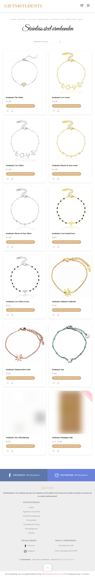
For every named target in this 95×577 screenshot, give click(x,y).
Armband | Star (58, 370)
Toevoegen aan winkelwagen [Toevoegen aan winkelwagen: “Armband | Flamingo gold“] (66, 446)
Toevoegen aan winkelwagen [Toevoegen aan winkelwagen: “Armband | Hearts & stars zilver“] (20, 242)
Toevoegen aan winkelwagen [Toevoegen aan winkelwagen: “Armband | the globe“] (20, 106)
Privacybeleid (31, 520)
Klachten (31, 533)
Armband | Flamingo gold (62, 438)
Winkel (31, 507)
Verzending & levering (31, 524)
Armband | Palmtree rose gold (18, 370)
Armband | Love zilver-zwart (17, 302)
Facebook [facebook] (29, 545)
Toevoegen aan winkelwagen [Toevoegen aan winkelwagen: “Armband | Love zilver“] (20, 174)
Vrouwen (32, 19)
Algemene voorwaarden (31, 512)
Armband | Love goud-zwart (63, 233)
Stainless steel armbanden (63, 19)
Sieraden (22, 19)
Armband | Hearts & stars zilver (19, 233)
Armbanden (43, 19)
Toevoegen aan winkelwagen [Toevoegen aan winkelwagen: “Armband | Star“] (66, 378)
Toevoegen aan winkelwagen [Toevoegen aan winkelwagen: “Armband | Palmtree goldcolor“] (66, 310)
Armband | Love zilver (15, 165)
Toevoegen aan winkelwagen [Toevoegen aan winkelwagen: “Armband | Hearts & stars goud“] (66, 174)
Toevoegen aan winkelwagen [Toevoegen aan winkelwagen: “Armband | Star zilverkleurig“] (20, 446)
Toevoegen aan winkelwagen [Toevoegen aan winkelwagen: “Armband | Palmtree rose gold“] (20, 378)
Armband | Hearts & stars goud (64, 165)
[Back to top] (47, 567)
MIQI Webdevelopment (66, 559)
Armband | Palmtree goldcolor (64, 302)
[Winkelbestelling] (47, 42)
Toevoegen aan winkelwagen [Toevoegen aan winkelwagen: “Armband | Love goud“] (66, 106)
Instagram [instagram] (29, 551)
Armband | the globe (14, 97)
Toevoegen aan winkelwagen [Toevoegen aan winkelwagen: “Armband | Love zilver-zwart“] (20, 310)
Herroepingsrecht (31, 529)
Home (13, 19)
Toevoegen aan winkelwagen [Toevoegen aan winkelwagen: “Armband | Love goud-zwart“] (66, 242)
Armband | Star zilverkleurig (17, 438)
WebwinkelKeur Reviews (52, 574)
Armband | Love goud (61, 97)
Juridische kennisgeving (31, 516)
